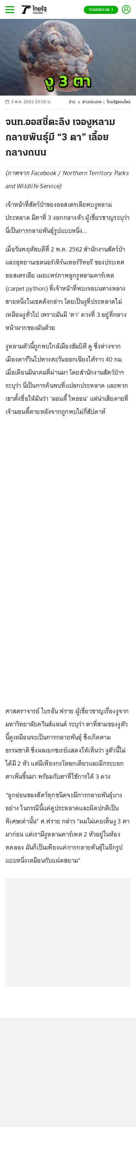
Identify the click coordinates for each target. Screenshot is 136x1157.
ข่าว (72, 102)
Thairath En (101, 10)
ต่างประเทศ (92, 102)
